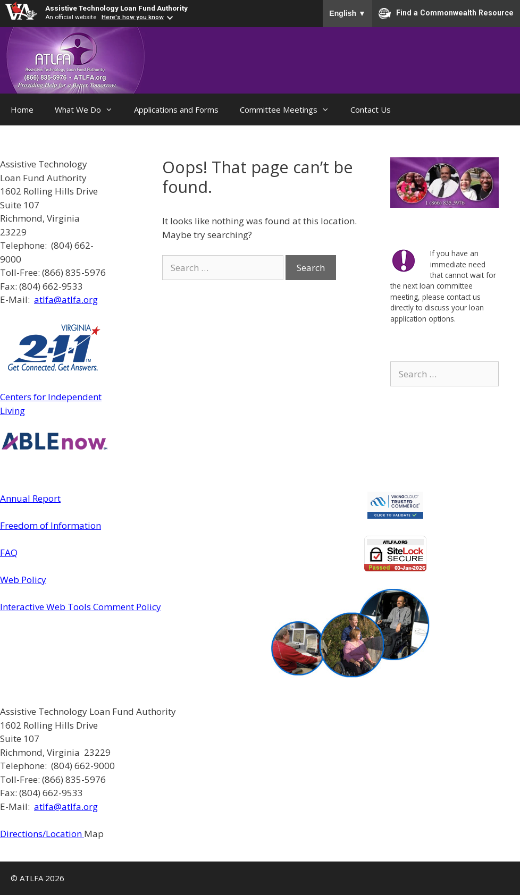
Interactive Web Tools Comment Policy (80, 607)
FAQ (9, 552)
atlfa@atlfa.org (66, 299)
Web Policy (23, 579)
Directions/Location (42, 834)
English (347, 13)
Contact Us (370, 109)
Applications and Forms (176, 109)
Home (22, 109)
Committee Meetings (290, 109)
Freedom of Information (50, 525)
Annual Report (30, 498)
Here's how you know (133, 17)
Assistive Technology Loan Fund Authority (116, 8)
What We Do (89, 109)
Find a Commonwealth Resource (446, 13)
